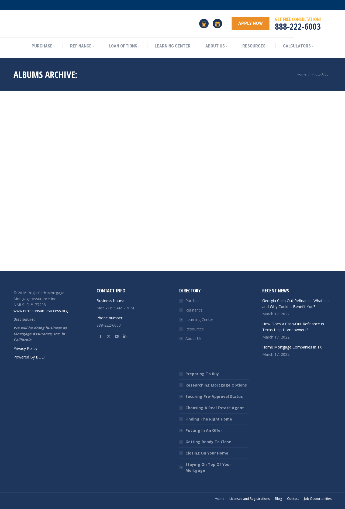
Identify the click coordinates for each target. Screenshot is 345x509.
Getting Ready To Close (208, 441)
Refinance (194, 310)
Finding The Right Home (208, 419)
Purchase (193, 300)
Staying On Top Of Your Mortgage (208, 467)
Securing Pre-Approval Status (214, 396)
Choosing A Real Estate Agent (214, 407)
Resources (194, 329)
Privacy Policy (25, 348)
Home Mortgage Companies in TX (292, 347)
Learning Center (199, 319)
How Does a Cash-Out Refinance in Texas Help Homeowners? (293, 326)
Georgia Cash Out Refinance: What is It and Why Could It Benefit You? (296, 303)
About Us (193, 338)
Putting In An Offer (203, 430)
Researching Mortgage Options (216, 385)
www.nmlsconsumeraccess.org (40, 310)
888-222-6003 (298, 26)
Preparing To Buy (202, 373)
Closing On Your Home (206, 453)
